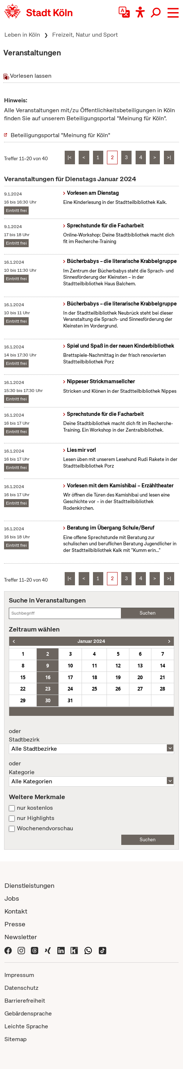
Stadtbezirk (91, 736)
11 (94, 665)
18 (94, 677)
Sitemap (15, 1039)
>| (169, 157)
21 (162, 677)
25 (94, 688)
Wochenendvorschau (45, 828)
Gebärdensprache (28, 1013)
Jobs (11, 898)
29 (22, 700)
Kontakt (15, 911)
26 (118, 688)
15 (22, 677)
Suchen (147, 613)
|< (70, 157)
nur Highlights (35, 818)
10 (70, 665)
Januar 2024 (91, 641)
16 (47, 677)
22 (22, 688)
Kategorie (91, 768)
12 (118, 665)
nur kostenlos (35, 808)
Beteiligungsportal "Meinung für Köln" (60, 135)
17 (70, 677)
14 (162, 665)
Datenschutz (21, 988)
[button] (173, 13)
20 (140, 677)
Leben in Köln (22, 35)
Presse (14, 924)
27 (140, 688)
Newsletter (20, 937)
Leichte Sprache (26, 1026)
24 (70, 688)
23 (47, 688)
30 (47, 700)
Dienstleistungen (29, 885)
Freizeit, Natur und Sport (85, 35)
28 (162, 688)
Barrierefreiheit (24, 1000)
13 (140, 665)
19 (118, 677)
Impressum (19, 975)
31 (70, 700)
